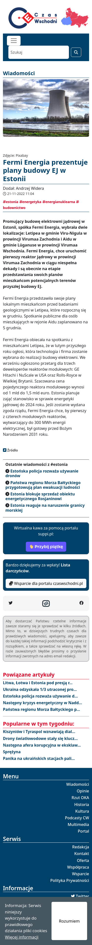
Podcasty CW (77, 818)
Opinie (83, 791)
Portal (83, 831)
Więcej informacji (22, 937)
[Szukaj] (38, 52)
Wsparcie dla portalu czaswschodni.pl (46, 583)
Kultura (82, 811)
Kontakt (81, 853)
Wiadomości (77, 784)
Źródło (12, 450)
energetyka (30, 201)
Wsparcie (80, 873)
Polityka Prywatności (69, 880)
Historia (81, 804)
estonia (10, 201)
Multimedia (78, 824)
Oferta (83, 860)
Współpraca (78, 867)
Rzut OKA (80, 797)
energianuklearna (58, 201)
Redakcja (80, 847)
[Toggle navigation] (14, 41)
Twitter (82, 896)
